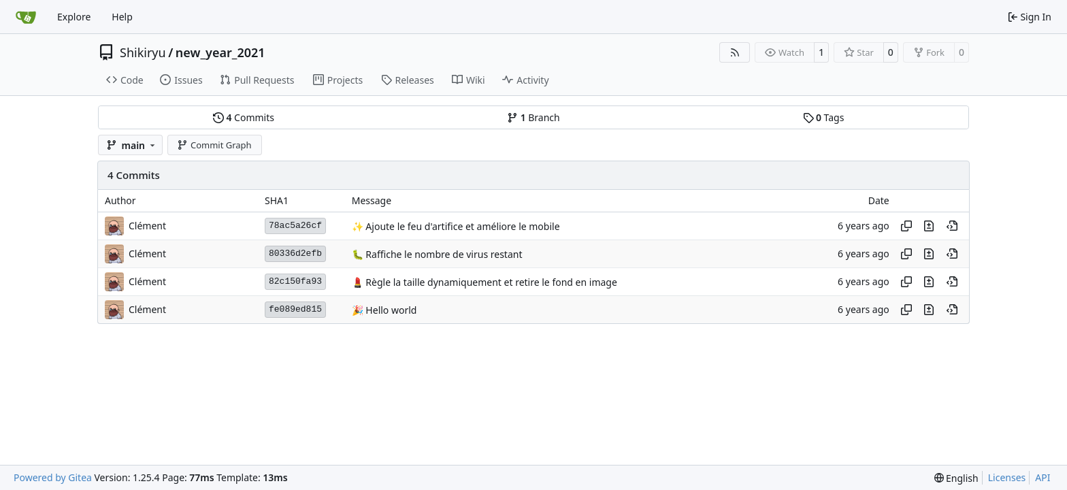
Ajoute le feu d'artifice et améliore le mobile (461, 226)
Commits (243, 117)
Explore (74, 16)
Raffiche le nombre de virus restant (443, 254)
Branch (533, 117)
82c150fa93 (295, 281)
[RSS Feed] (735, 52)
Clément (147, 225)
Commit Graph (214, 145)
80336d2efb (295, 253)
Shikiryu (143, 52)
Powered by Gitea (53, 477)
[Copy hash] (906, 226)
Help (122, 16)
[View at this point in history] (952, 226)
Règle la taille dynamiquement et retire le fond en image (490, 282)
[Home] (26, 17)
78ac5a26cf (295, 225)
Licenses (1007, 477)
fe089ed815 (295, 309)
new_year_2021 (220, 52)
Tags (823, 117)
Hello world (390, 310)
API (1042, 477)
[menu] (956, 478)
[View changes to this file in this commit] (929, 226)
